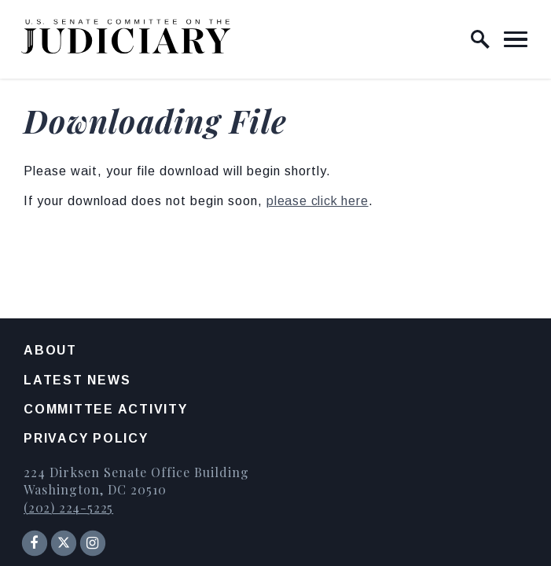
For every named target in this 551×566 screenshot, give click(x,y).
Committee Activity (106, 409)
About (50, 350)
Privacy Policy (86, 438)
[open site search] (480, 39)
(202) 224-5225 (68, 507)
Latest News (77, 380)
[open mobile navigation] (515, 39)
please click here (317, 201)
